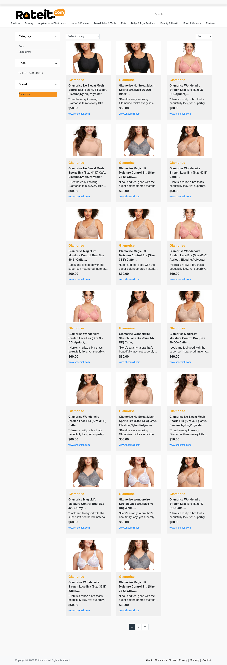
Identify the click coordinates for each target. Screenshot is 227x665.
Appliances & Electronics (52, 23)
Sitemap (194, 660)
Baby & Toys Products (143, 23)
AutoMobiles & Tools (105, 23)
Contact (207, 660)
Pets (123, 23)
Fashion (15, 23)
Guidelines (161, 660)
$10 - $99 (32, 72)
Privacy (183, 660)
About (148, 660)
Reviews (210, 23)
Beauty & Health (169, 23)
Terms (172, 660)
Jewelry (29, 23)
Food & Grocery (192, 23)
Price (22, 62)
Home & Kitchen (79, 23)
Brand (23, 84)
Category (25, 36)
